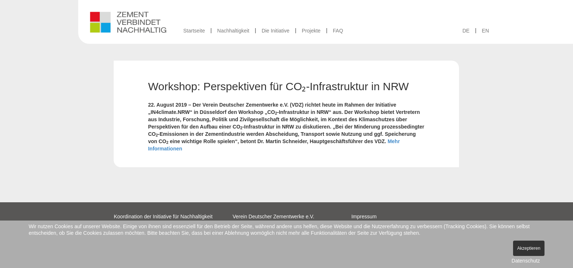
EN (485, 31)
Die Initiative (275, 31)
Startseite (194, 31)
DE (465, 31)
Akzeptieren (528, 248)
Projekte (311, 31)
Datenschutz (526, 261)
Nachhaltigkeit (233, 31)
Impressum (363, 216)
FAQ (338, 31)
